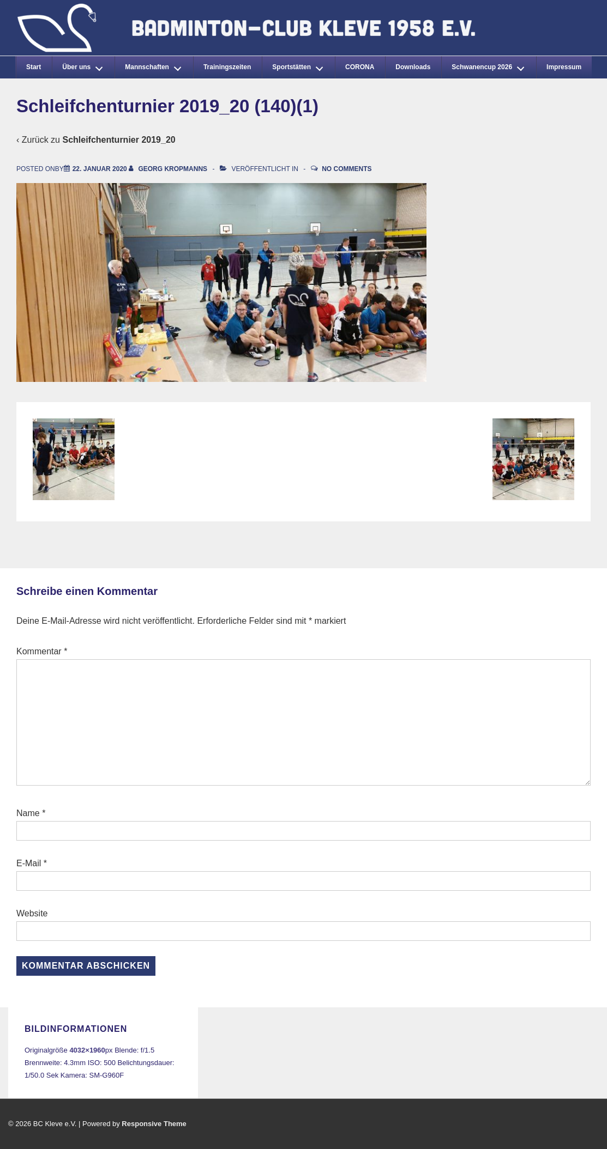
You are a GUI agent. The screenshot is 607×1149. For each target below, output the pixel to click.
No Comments (346, 169)
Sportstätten (300, 65)
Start (33, 67)
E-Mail (28, 863)
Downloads (412, 67)
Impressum (563, 67)
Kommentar (41, 651)
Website (32, 913)
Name (28, 813)
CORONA (359, 67)
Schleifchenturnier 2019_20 (118, 139)
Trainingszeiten (227, 67)
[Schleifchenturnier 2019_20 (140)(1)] (100, 169)
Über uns (85, 65)
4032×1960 (87, 1050)
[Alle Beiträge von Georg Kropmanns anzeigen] (169, 169)
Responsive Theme (154, 1124)
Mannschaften (156, 65)
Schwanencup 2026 (491, 65)
